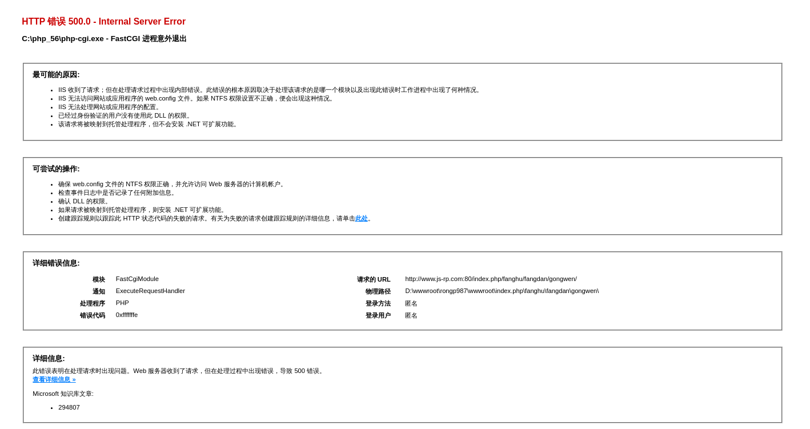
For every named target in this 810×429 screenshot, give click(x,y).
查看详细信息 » (54, 379)
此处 (361, 218)
